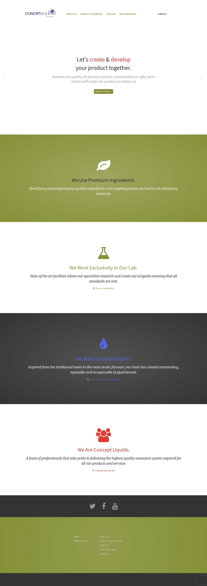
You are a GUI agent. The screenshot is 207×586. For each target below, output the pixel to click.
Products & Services (91, 14)
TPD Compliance (127, 14)
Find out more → (103, 91)
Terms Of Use (80, 540)
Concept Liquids (40, 13)
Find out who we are (105, 470)
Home (76, 536)
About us (71, 14)
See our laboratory (105, 288)
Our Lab (111, 14)
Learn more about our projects (105, 379)
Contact (162, 14)
